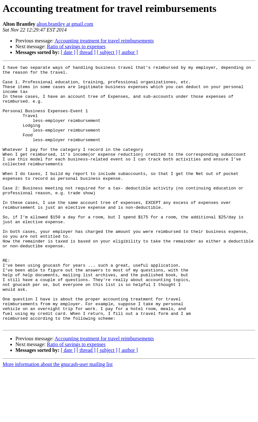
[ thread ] (86, 52)
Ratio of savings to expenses (76, 46)
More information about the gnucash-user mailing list (58, 416)
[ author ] (128, 52)
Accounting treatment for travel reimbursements (104, 40)
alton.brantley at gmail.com (65, 24)
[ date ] (68, 52)
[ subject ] (107, 52)
